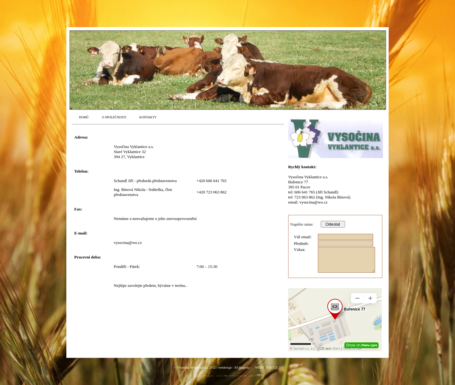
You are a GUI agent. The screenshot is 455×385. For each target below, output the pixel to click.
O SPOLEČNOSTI (114, 117)
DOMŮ (84, 117)
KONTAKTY (148, 117)
